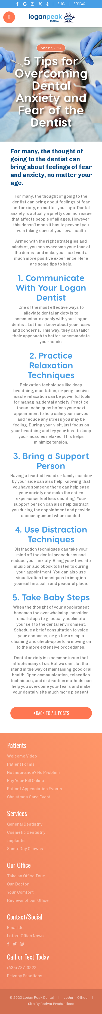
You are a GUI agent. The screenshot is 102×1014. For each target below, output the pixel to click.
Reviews (79, 3)
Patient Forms (21, 764)
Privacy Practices (24, 975)
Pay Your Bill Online (25, 780)
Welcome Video (22, 756)
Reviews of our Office (28, 900)
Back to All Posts (51, 713)
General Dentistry (24, 824)
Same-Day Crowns (25, 848)
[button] (92, 17)
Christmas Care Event (29, 797)
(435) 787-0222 (21, 967)
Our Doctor (18, 884)
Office (82, 997)
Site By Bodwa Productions (51, 1004)
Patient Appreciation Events (34, 788)
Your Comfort (20, 892)
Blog (61, 3)
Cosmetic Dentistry (26, 832)
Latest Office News (25, 935)
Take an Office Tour (26, 875)
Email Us (15, 927)
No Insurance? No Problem (33, 772)
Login (68, 997)
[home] (51, 18)
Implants (16, 840)
